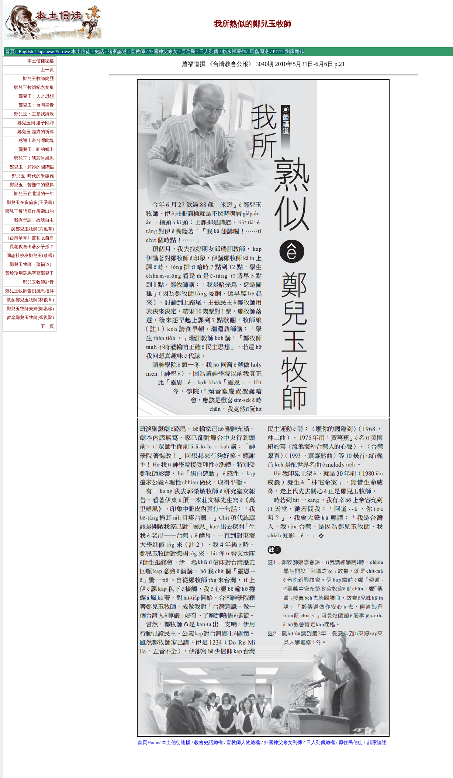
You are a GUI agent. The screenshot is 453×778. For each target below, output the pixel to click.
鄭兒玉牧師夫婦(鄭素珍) (30, 308)
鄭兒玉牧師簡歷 (38, 78)
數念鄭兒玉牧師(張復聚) (30, 317)
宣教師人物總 (240, 742)
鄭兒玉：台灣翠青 (36, 105)
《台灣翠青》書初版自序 (29, 237)
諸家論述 (377, 742)
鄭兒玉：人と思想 (36, 96)
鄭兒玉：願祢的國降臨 (32, 167)
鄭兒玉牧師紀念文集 (34, 87)
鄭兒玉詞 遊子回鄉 (35, 122)
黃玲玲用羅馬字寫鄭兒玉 (29, 273)
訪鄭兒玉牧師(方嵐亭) (32, 229)
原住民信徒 (351, 742)
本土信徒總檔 (40, 60)
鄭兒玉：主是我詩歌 (34, 114)
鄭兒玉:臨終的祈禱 (35, 131)
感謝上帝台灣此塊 (36, 140)
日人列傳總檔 (320, 742)
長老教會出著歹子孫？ (32, 246)
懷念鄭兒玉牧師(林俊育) (30, 299)
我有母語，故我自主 (34, 220)
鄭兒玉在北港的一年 (34, 193)
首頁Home (148, 742)
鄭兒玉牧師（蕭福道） (32, 264)
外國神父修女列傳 (283, 742)
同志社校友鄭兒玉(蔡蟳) (30, 255)
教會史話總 (206, 742)
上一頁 (47, 69)
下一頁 (47, 326)
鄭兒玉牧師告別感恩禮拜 (29, 291)
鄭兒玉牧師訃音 (38, 282)
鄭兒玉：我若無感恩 (34, 158)
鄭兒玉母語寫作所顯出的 (29, 211)
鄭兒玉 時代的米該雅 (33, 175)
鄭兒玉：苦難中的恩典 (32, 184)
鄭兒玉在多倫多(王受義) (30, 202)
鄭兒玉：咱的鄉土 (36, 149)
